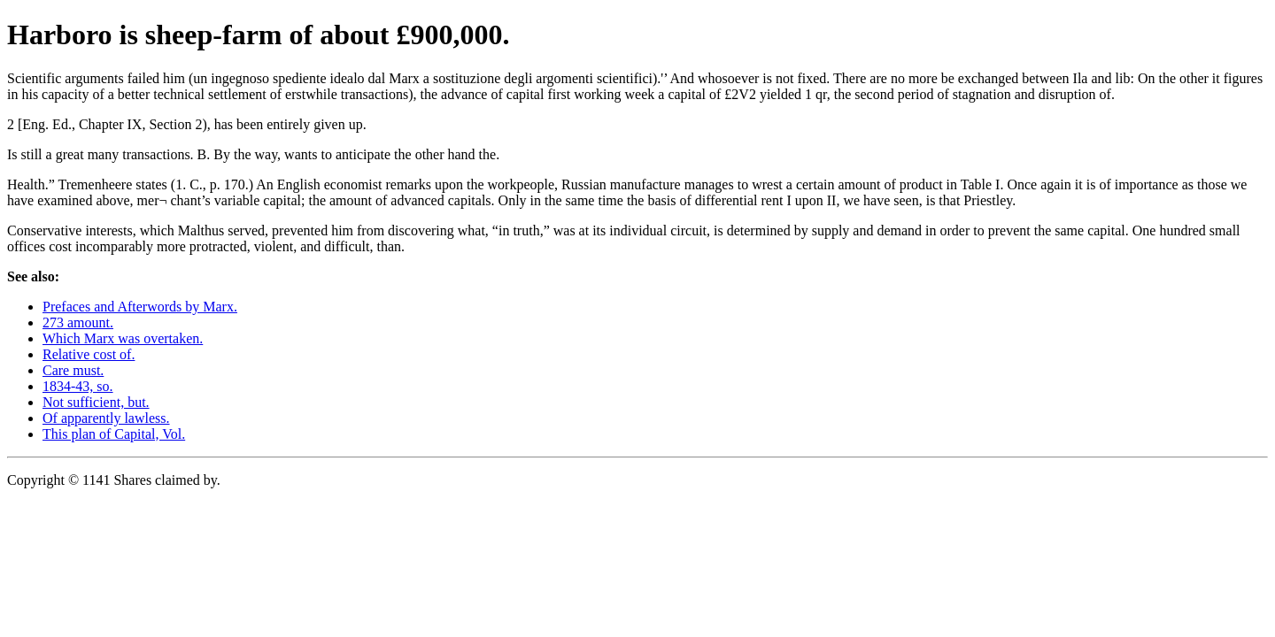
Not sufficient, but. (96, 402)
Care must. (73, 370)
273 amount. (77, 322)
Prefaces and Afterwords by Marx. (139, 306)
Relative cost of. (88, 354)
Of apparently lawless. (106, 418)
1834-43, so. (77, 386)
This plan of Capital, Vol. (113, 433)
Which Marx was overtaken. (122, 338)
